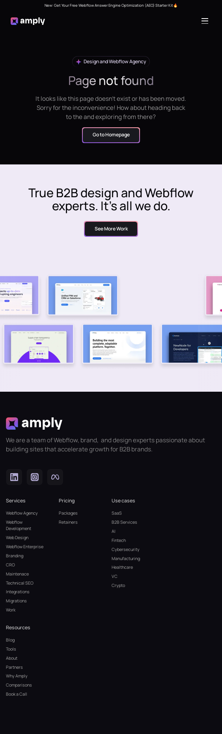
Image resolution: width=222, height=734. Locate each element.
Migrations (16, 601)
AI (114, 531)
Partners (14, 667)
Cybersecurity (126, 549)
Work (10, 610)
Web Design (17, 537)
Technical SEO (20, 583)
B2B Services (124, 522)
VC (115, 576)
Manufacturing (126, 558)
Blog (10, 640)
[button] (206, 21)
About (11, 658)
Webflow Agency (22, 513)
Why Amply (17, 676)
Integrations (18, 591)
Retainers (68, 522)
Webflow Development (18, 525)
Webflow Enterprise (24, 546)
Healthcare (122, 567)
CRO (10, 565)
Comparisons (19, 685)
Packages (68, 513)
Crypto (118, 585)
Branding (14, 556)
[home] (28, 21)
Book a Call (16, 694)
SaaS (117, 513)
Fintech (119, 540)
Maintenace (17, 574)
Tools (11, 649)
